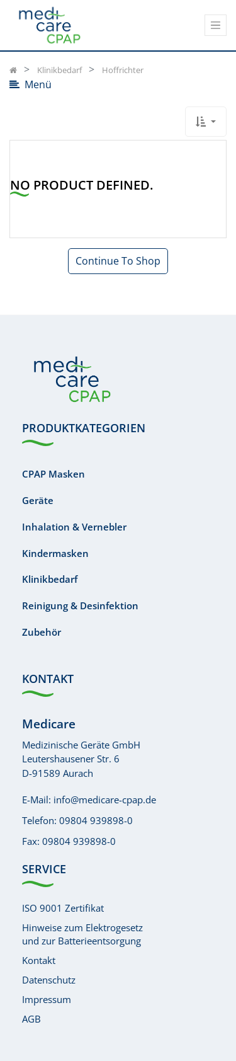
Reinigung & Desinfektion (80, 605)
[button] (206, 121)
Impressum (46, 999)
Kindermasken (55, 553)
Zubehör (41, 632)
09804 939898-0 (96, 820)
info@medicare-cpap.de (104, 799)
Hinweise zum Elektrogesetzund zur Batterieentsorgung (82, 934)
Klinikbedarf (49, 579)
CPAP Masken (53, 473)
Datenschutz (49, 979)
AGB (31, 1018)
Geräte (37, 500)
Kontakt (38, 960)
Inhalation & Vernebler (74, 526)
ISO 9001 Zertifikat (63, 908)
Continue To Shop (118, 261)
